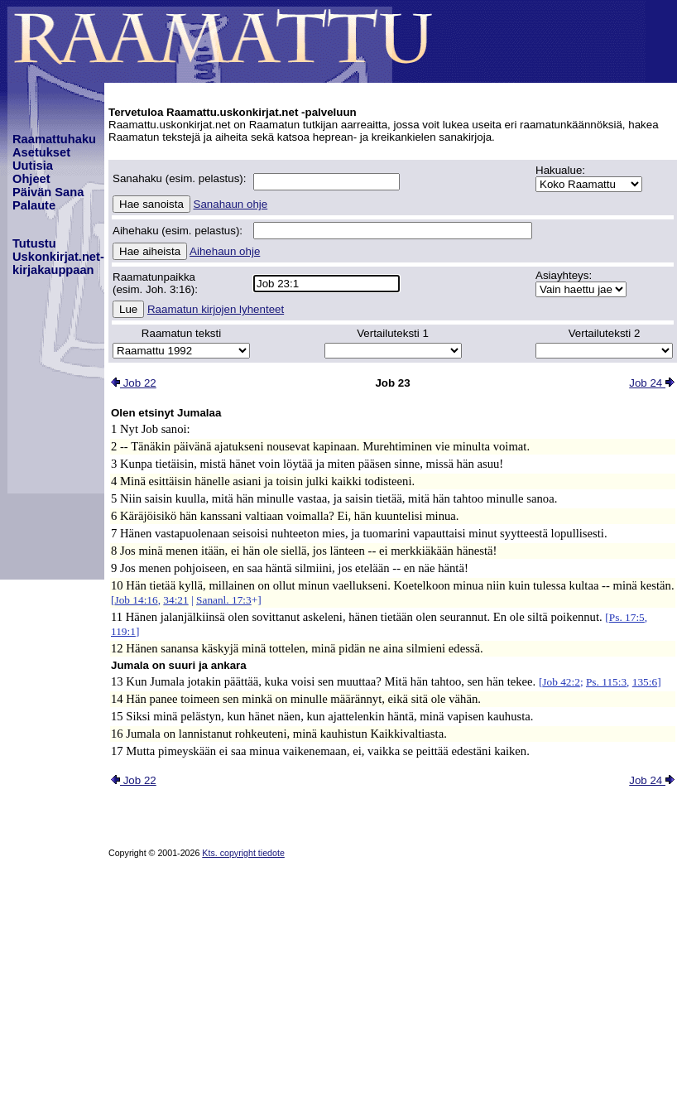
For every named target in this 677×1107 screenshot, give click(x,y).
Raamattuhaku (54, 139)
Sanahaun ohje (231, 204)
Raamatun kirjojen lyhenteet (215, 309)
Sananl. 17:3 (224, 600)
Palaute (33, 205)
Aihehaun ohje (225, 251)
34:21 (175, 600)
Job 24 (652, 383)
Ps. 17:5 (627, 617)
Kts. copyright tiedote (243, 853)
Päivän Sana (48, 192)
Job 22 (133, 383)
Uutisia (32, 165)
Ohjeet (31, 178)
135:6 (644, 682)
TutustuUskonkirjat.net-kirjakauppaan (58, 257)
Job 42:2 (561, 682)
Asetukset (41, 152)
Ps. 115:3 (606, 682)
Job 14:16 (135, 600)
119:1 (123, 631)
